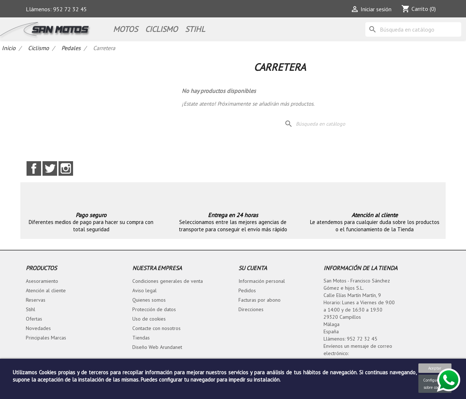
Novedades (38, 328)
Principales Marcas (46, 337)
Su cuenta (252, 268)
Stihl (30, 309)
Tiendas (141, 337)
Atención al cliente (46, 290)
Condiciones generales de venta (167, 281)
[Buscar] (413, 29)
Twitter (50, 168)
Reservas (35, 300)
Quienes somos (149, 300)
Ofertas (34, 318)
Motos (125, 29)
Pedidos (247, 290)
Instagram (66, 168)
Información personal (261, 281)
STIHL (195, 29)
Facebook (34, 168)
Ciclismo (161, 29)
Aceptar (434, 368)
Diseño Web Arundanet (157, 347)
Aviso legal (144, 290)
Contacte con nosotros (156, 328)
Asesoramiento (42, 281)
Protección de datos (154, 309)
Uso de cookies (149, 318)
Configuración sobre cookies (435, 384)
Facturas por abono (259, 300)
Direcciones (251, 309)
